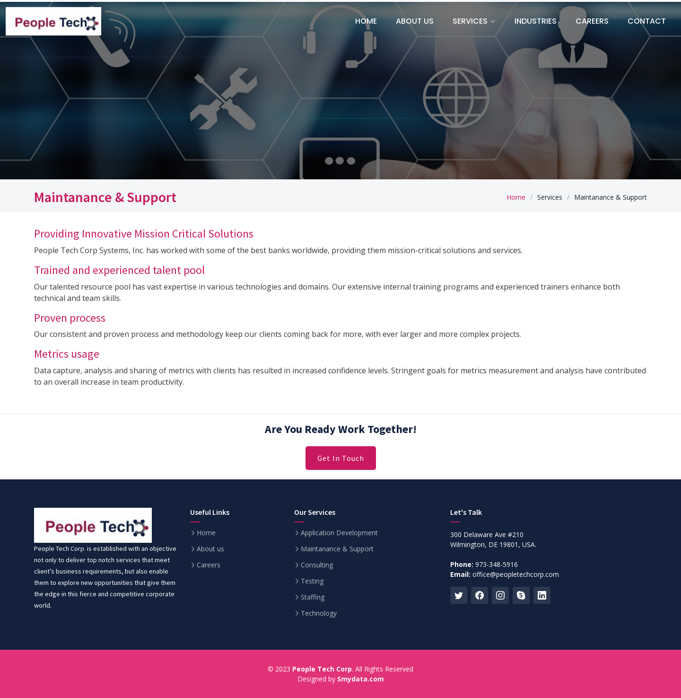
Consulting (317, 565)
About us (210, 549)
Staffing (312, 597)
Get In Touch (340, 458)
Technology (319, 613)
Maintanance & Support (337, 549)
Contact (647, 21)
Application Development (339, 533)
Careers (592, 21)
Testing (312, 581)
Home (515, 197)
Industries (536, 21)
